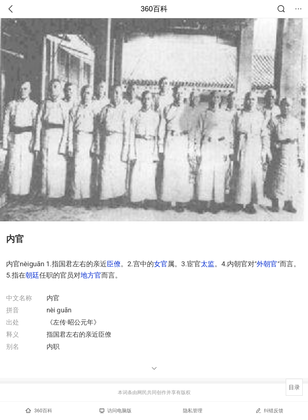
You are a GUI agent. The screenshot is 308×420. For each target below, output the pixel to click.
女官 (161, 264)
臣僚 (114, 264)
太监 (208, 264)
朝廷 (32, 275)
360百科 (153, 9)
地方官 (91, 275)
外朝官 (267, 264)
